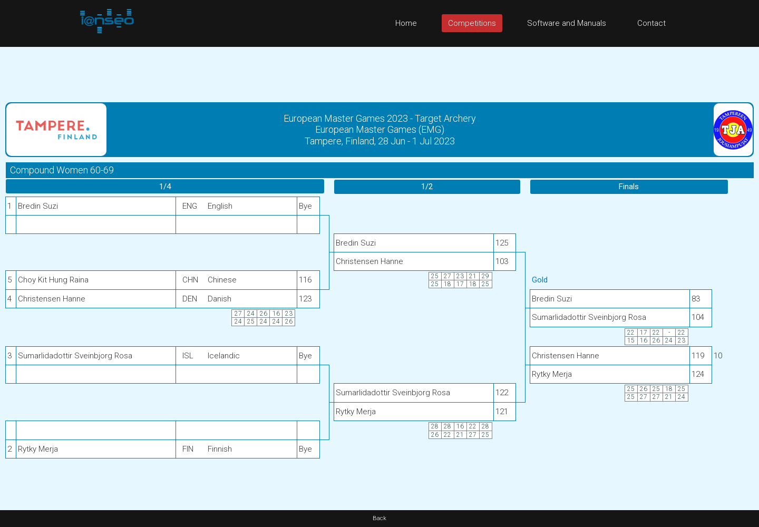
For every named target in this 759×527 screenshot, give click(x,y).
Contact (651, 23)
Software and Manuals (566, 23)
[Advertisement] (379, 70)
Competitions (472, 23)
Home (406, 23)
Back (379, 518)
